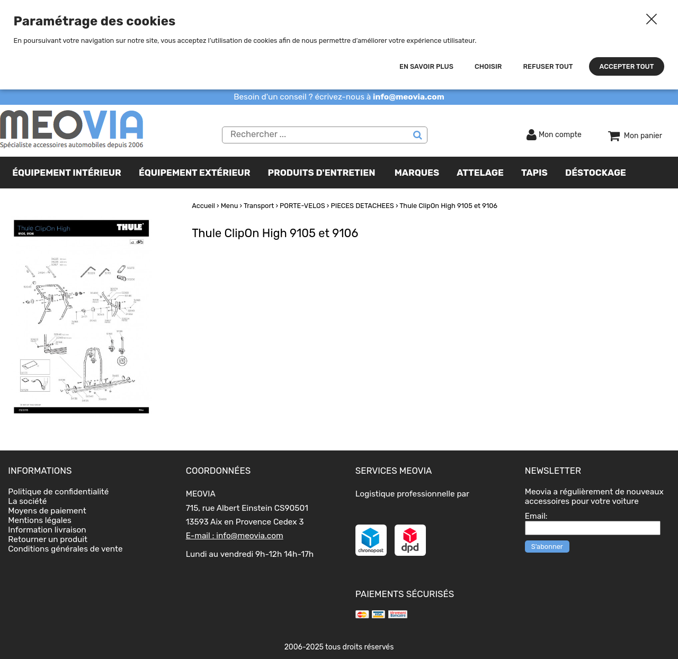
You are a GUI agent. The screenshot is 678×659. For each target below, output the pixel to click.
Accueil (203, 206)
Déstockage (595, 172)
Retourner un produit (47, 539)
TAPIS (534, 172)
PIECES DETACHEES (362, 206)
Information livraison (47, 530)
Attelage (480, 172)
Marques (417, 172)
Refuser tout (548, 66)
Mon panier (643, 135)
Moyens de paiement (47, 511)
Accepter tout (627, 66)
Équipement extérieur (195, 172)
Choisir (488, 66)
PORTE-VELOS (302, 206)
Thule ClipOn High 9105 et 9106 (448, 206)
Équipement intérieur (66, 172)
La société (27, 501)
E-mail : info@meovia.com (234, 535)
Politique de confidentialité (58, 491)
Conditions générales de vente (65, 549)
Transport (259, 206)
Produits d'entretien (322, 172)
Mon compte (560, 134)
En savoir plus (426, 66)
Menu (229, 206)
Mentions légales (40, 520)
